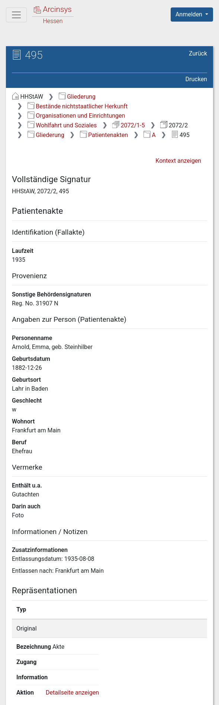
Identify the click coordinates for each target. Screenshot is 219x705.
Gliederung (77, 96)
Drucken (196, 79)
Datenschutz (98, 687)
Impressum (39, 695)
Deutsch (44, 672)
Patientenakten (104, 135)
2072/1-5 (128, 125)
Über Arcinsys (43, 687)
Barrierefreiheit (155, 687)
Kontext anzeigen (178, 160)
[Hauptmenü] (16, 14)
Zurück (198, 53)
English (17, 672)
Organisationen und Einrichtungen (76, 115)
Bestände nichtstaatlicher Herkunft (78, 106)
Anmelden (189, 14)
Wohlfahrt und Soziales (62, 125)
